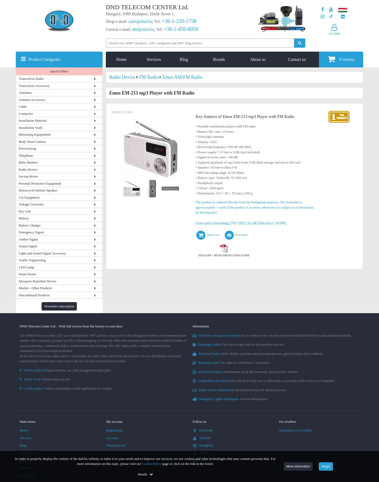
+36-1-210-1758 (179, 21)
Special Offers (59, 71)
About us (258, 59)
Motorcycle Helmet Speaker (38, 190)
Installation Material (33, 120)
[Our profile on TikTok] (331, 17)
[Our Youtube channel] (331, 10)
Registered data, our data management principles (65, 370)
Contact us (297, 59)
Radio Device (28, 169)
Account (112, 438)
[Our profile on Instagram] (323, 17)
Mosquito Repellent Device (37, 281)
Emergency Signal (31, 232)
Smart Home (27, 274)
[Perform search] (299, 43)
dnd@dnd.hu (143, 29)
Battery (24, 218)
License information (230, 399)
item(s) (341, 59)
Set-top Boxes (28, 176)
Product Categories (44, 59)
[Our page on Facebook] (322, 10)
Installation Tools (30, 128)
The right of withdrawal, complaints (231, 363)
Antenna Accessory (32, 100)
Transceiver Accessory (34, 86)
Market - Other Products (35, 288)
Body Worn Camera (32, 142)
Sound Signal (28, 246)
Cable (23, 107)
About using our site (45, 379)
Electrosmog (27, 148)
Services (154, 59)
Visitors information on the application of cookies (66, 388)
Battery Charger (30, 225)
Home (121, 59)
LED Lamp (26, 267)
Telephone (26, 156)
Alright (325, 466)
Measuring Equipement (35, 134)
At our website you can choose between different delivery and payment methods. (272, 335)
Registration (114, 430)
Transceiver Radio (31, 79)
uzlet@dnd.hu (140, 21)
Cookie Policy (151, 464)
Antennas (25, 93)
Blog (184, 59)
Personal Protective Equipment (40, 183)
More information (298, 466)
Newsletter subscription (59, 306)
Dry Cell (25, 211)
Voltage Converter (31, 204)
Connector (26, 114)
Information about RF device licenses (239, 390)
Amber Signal (28, 239)
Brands (219, 59)
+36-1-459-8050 (181, 29)
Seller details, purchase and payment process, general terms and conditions (258, 354)
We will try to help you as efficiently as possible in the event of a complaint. (264, 381)
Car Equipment (29, 197)
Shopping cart (116, 445)
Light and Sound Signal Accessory (42, 253)
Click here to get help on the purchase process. (239, 344)
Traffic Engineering (32, 260)
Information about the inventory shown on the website (245, 372)
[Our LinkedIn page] (343, 17)
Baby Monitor (28, 162)
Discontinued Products (34, 295)
